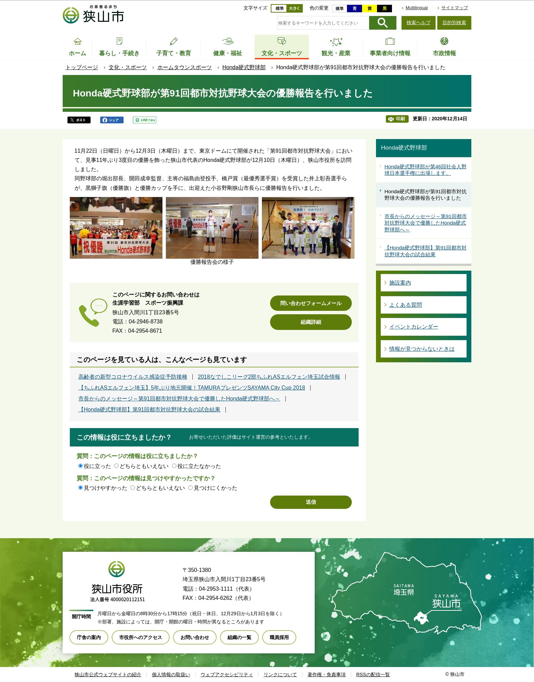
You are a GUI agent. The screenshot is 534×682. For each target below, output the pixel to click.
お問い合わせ (194, 637)
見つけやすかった (105, 488)
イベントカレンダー (413, 327)
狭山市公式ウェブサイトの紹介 (108, 674)
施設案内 (400, 283)
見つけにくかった (215, 488)
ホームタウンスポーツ (184, 67)
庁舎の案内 (89, 637)
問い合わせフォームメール (311, 303)
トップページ (81, 67)
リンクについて (280, 674)
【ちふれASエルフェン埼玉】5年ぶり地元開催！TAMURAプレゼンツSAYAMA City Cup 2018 (191, 388)
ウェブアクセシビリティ (227, 674)
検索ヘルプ (418, 22)
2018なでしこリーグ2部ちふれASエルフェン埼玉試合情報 (269, 377)
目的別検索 (454, 22)
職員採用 (279, 637)
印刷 (400, 118)
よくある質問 (405, 305)
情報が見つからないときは (422, 349)
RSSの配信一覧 (373, 674)
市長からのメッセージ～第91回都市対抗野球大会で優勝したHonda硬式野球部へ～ (179, 398)
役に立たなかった (199, 466)
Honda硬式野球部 (244, 67)
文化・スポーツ (128, 67)
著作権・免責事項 (327, 674)
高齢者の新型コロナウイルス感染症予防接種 (132, 377)
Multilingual (417, 7)
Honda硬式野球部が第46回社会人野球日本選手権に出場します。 (425, 170)
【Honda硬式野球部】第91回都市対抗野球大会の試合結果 (149, 409)
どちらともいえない (144, 466)
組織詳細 (311, 322)
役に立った (97, 466)
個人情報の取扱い (171, 674)
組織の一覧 (239, 637)
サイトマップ (454, 7)
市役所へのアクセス (140, 637)
